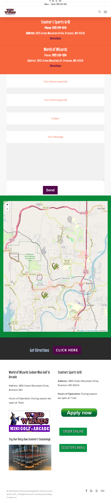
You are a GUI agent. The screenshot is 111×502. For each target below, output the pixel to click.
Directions (55, 38)
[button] (105, 11)
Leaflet (80, 330)
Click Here (67, 350)
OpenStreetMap (92, 330)
